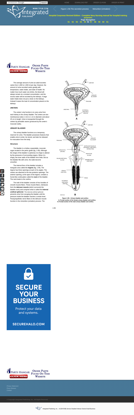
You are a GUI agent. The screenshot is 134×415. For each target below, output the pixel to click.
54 (81, 22)
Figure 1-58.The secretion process (75, 9)
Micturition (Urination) (101, 9)
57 (91, 22)
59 (99, 22)
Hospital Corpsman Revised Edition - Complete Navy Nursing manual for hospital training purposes (88, 16)
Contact (9, 390)
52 (73, 22)
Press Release (11, 388)
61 (107, 22)
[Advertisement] (62, 43)
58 (95, 22)
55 (85, 22)
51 (69, 22)
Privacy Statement (12, 386)
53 (77, 22)
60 (103, 22)
